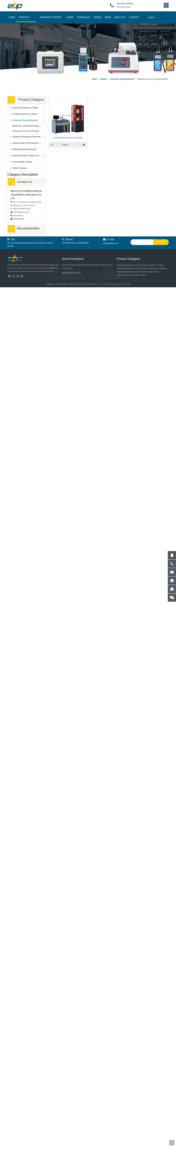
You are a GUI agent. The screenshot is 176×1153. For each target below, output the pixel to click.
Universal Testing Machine (25, 120)
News (103, 265)
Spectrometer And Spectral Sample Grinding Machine (29, 143)
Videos (97, 265)
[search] (141, 242)
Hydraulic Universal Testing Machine (29, 131)
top (171, 1142)
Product (72, 265)
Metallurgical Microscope (24, 149)
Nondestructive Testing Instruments (29, 155)
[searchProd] (154, 5)
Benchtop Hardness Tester (25, 108)
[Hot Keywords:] (166, 5)
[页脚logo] (17, 259)
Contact (69, 268)
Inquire (58, 144)
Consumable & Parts (22, 162)
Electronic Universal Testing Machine (29, 126)
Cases (79, 265)
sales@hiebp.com (21, 212)
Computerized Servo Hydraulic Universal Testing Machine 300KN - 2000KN (68, 137)
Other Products (19, 168)
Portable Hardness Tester (24, 114)
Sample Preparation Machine (26, 137)
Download (88, 265)
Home (64, 265)
